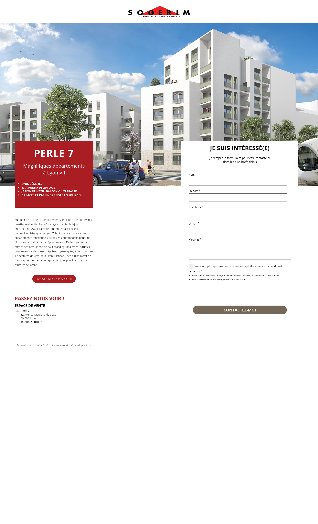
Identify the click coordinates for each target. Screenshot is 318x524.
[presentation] (218, 292)
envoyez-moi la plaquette (54, 279)
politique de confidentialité (257, 279)
